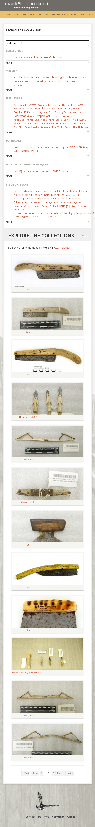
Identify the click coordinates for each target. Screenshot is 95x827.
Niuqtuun (74, 198)
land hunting (70, 77)
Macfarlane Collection (48, 57)
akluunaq (38, 191)
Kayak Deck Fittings (23, 119)
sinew (25, 151)
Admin (71, 816)
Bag (55, 104)
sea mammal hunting (24, 81)
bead (24, 147)
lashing (36, 171)
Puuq (45, 202)
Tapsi (22, 209)
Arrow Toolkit (44, 104)
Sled (21, 127)
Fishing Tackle (63, 112)
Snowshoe (45, 127)
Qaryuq (18, 206)
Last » (70, 773)
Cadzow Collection (23, 57)
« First (25, 773)
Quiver (75, 123)
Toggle (68, 127)
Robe (83, 123)
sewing (41, 81)
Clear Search (62, 247)
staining (65, 171)
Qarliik (77, 202)
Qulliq (53, 206)
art (15, 77)
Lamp (67, 119)
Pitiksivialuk (34, 202)
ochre (17, 150)
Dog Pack (43, 112)
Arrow (32, 105)
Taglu (16, 209)
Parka (50, 123)
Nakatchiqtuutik (22, 198)
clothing (23, 77)
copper (64, 147)
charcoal (54, 147)
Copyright (58, 816)
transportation (71, 81)
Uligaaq (24, 216)
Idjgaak (60, 191)
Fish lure (77, 112)
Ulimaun (34, 216)
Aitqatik (27, 191)
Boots (80, 105)
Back (85, 235)
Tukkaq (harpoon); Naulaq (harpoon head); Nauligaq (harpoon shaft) (54, 213)
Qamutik (53, 202)
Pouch (66, 123)
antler (17, 147)
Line (73, 119)
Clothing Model (71, 108)
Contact (30, 816)
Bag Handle (64, 104)
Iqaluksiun (82, 191)
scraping (45, 171)
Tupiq (16, 216)
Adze (16, 104)
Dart (34, 112)
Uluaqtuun (50, 216)
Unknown (83, 127)
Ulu (75, 127)
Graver (56, 116)
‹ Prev (35, 773)
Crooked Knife (22, 112)
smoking (52, 81)
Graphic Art (42, 116)
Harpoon (67, 116)
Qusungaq (63, 206)
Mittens (81, 119)
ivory (85, 147)
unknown (18, 84)
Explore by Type (32, 14)
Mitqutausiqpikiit (70, 194)
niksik (64, 198)
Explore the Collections (61, 14)
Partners (43, 816)
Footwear (20, 116)
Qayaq (45, 206)
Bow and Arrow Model (32, 108)
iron (79, 147)
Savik (74, 206)
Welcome (12, 14)
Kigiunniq (43, 194)
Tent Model (58, 127)
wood (34, 151)
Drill (51, 112)
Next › (60, 773)
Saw (16, 127)
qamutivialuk (66, 202)
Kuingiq (56, 194)
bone (32, 147)
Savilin (82, 206)
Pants (42, 123)
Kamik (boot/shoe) (25, 194)
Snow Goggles (32, 127)
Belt (73, 104)
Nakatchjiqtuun (40, 198)
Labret (59, 119)
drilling (27, 171)
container (35, 77)
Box (60, 108)
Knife (51, 119)
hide (72, 147)
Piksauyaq (20, 202)
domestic (46, 77)
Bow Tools (51, 108)
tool (60, 81)
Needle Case (20, 123)
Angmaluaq (50, 191)
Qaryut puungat (32, 206)
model (83, 77)
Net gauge (33, 123)
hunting (57, 77)
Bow (16, 108)
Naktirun (55, 198)
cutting (18, 171)
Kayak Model (40, 119)
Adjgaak (18, 191)
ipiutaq (70, 191)
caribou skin (43, 147)
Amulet (24, 104)
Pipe (58, 123)
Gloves (30, 116)
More (9, 63)
